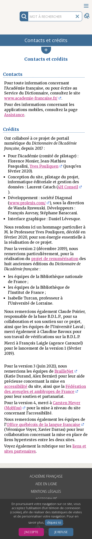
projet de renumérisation (54, 258)
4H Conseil (68, 187)
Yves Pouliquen (44, 166)
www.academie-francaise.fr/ (30, 98)
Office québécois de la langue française (43, 424)
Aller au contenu (19, 4)
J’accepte (31, 532)
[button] (46, 50)
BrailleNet (63, 371)
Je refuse (60, 532)
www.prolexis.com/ (27, 203)
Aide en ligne (46, 484)
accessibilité (15, 386)
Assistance (14, 115)
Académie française (46, 476)
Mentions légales (46, 491)
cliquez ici (54, 522)
